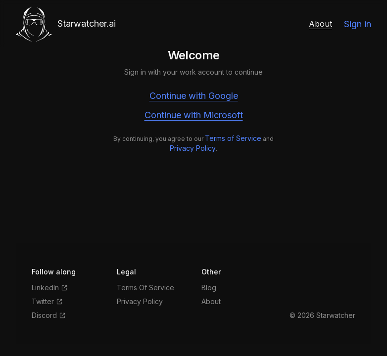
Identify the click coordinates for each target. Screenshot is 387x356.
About (320, 24)
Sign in (357, 24)
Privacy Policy (193, 148)
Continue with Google (193, 95)
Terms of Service (233, 138)
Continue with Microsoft (194, 115)
